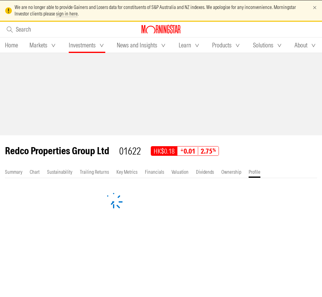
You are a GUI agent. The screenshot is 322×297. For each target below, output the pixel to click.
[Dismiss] (314, 7)
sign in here (67, 14)
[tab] (11, 45)
